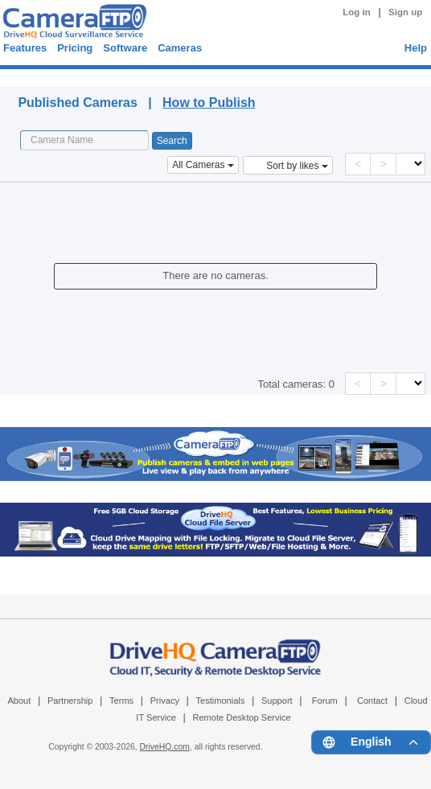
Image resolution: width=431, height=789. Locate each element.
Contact (372, 700)
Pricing (74, 48)
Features (25, 48)
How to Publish (209, 102)
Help (415, 48)
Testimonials (220, 700)
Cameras (180, 48)
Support (277, 700)
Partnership (70, 700)
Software (125, 48)
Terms (121, 700)
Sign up (405, 12)
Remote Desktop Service (241, 717)
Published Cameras (157, 75)
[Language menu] (371, 742)
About (19, 700)
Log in (357, 12)
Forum (325, 700)
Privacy (164, 700)
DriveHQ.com (165, 746)
